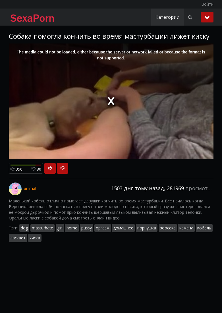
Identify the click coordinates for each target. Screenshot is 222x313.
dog (24, 228)
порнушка (146, 228)
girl (60, 228)
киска (35, 238)
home (72, 228)
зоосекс (167, 228)
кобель (204, 228)
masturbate (42, 228)
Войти (207, 4)
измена (186, 228)
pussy (86, 228)
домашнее (123, 228)
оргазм (102, 228)
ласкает (18, 238)
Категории (167, 17)
